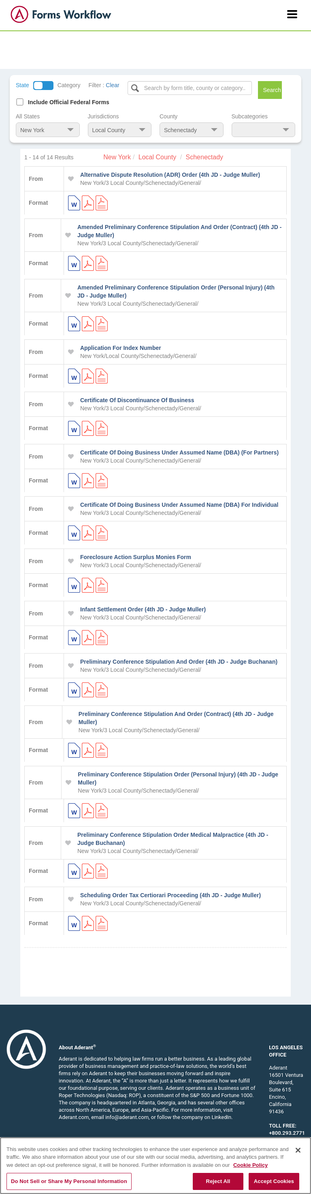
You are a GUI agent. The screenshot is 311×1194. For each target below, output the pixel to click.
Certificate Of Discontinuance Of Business (137, 400)
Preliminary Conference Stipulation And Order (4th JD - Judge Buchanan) (178, 661)
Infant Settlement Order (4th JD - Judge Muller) (143, 609)
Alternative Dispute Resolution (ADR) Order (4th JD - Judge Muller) (170, 174)
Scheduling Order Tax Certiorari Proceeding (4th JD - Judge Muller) (170, 895)
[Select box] (190, 88)
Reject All (218, 1181)
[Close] (298, 1150)
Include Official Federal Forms (68, 102)
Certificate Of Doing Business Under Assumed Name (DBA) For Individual (179, 505)
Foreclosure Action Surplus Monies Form (135, 557)
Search (272, 90)
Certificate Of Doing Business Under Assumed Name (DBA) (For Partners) (179, 452)
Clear (112, 85)
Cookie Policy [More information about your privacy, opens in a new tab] (250, 1165)
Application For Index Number (120, 348)
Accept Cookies (274, 1181)
